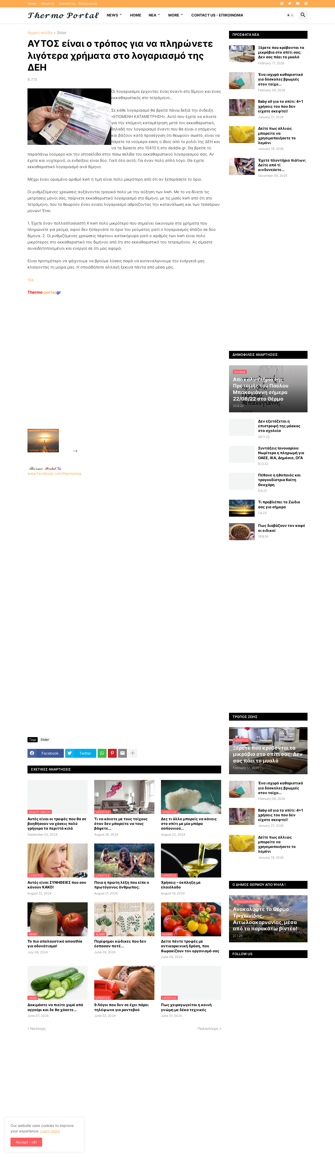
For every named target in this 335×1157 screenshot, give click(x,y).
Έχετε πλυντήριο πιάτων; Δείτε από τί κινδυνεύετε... (282, 165)
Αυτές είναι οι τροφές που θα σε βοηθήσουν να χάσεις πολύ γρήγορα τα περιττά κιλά (56, 823)
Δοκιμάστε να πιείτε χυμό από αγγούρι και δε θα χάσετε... (55, 1007)
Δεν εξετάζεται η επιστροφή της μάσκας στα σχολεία (279, 426)
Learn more (50, 1131)
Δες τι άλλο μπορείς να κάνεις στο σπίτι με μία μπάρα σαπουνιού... (189, 823)
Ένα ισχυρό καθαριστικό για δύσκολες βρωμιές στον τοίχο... (280, 79)
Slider (61, 33)
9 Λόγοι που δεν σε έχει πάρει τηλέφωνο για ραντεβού (121, 1007)
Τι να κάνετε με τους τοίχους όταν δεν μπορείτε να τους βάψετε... (121, 823)
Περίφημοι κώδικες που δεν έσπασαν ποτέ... (120, 943)
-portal (44, 292)
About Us (47, 3)
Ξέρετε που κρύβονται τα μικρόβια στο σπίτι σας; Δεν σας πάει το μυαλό (281, 52)
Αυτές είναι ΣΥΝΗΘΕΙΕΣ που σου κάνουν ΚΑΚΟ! (56, 884)
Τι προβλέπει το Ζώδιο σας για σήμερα (279, 504)
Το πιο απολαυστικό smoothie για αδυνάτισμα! (54, 943)
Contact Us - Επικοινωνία (78, 3)
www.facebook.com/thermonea (124, 542)
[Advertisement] (118, 373)
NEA (152, 15)
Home (31, 3)
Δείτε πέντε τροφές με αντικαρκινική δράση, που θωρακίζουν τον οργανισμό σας (190, 946)
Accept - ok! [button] (26, 1142)
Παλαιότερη (208, 1028)
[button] (290, 15)
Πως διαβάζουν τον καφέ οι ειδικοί (281, 527)
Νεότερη (38, 1028)
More (173, 15)
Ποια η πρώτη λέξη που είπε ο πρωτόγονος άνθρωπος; (121, 884)
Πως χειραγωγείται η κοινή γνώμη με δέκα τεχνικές (186, 1007)
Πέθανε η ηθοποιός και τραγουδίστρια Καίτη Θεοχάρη (279, 480)
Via (30, 279)
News (112, 15)
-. (45, 468)
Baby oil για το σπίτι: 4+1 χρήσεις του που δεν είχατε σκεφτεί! (280, 106)
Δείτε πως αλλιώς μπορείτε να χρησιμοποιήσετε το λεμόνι (277, 135)
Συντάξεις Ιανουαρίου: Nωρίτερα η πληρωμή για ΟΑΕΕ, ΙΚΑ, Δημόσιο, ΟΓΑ (281, 453)
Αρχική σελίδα (40, 33)
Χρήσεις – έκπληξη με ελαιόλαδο (181, 884)
